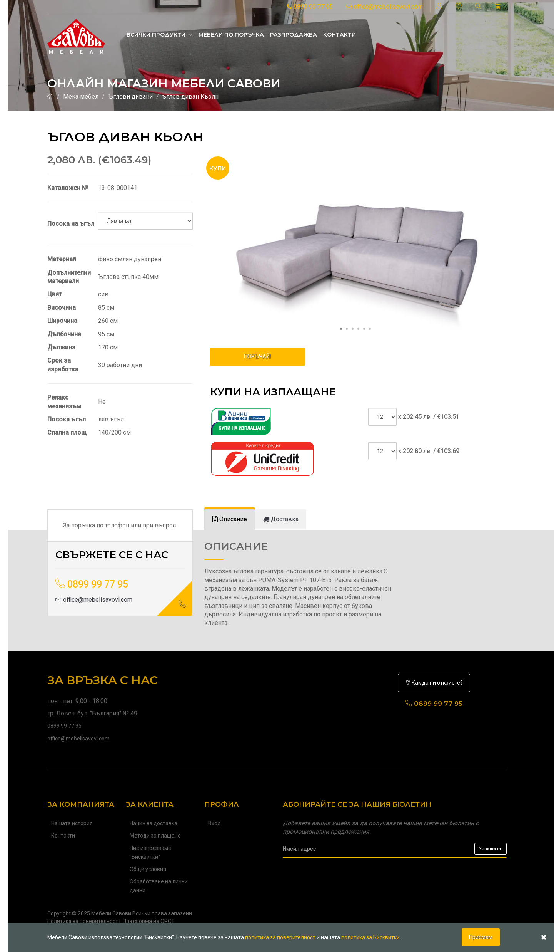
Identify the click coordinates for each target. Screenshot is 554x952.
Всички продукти (159, 34)
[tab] (229, 519)
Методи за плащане (155, 836)
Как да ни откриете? (434, 683)
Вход (214, 823)
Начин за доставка (153, 823)
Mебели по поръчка (231, 34)
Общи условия (148, 869)
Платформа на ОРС (147, 921)
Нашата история (72, 823)
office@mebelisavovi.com (384, 6)
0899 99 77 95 (310, 6)
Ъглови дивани (130, 96)
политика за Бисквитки (370, 937)
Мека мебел (80, 96)
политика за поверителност (280, 937)
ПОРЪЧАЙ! (257, 356)
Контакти (339, 34)
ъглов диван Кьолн (190, 96)
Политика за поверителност (82, 921)
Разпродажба (293, 34)
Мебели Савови (111, 913)
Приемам (480, 937)
